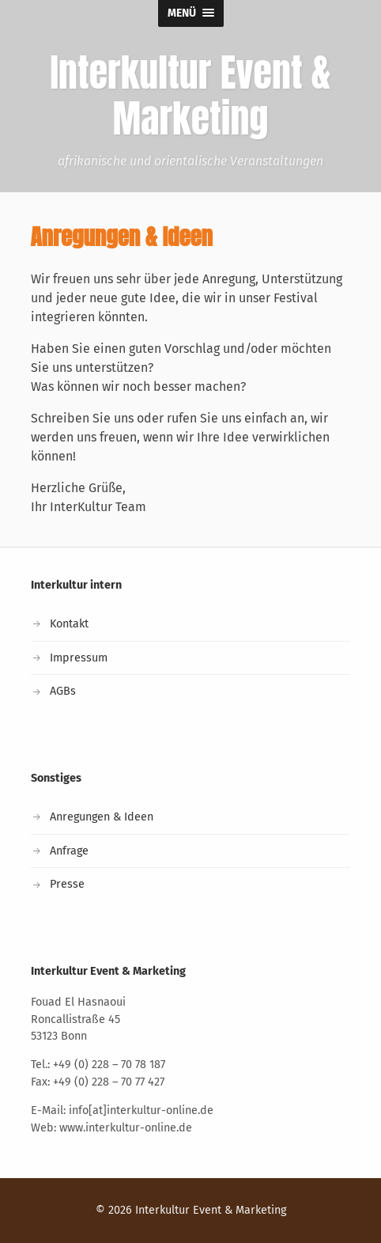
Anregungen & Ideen (101, 817)
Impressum (79, 658)
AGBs (63, 691)
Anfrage (69, 851)
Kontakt (69, 624)
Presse (67, 884)
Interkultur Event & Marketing (210, 1210)
